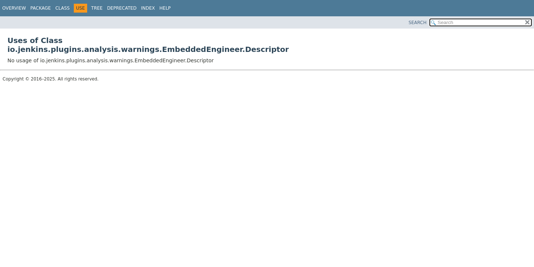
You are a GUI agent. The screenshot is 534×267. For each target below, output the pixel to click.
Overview (14, 8)
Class (62, 8)
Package (40, 8)
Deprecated (122, 8)
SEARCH (418, 22)
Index (148, 8)
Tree (97, 8)
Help (165, 8)
